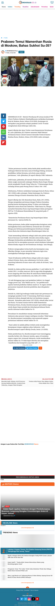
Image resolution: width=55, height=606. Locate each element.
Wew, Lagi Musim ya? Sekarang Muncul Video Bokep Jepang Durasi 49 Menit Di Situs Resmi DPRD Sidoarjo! (30, 576)
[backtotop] (27, 588)
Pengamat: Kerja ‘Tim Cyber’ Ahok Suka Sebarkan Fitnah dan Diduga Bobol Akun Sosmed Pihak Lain (29, 569)
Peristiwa (44, 7)
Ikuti (21, 52)
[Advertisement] (28, 21)
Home (4, 7)
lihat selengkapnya (27, 528)
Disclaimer (27, 590)
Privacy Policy (19, 590)
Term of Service (34, 590)
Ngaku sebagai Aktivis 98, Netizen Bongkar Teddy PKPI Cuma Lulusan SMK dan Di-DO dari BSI (30, 556)
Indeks (10, 7)
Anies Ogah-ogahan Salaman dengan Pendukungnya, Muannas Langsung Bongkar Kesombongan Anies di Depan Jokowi (25, 511)
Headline (26, 7)
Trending (17, 7)
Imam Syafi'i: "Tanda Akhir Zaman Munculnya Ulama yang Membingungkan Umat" (26, 563)
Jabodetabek (35, 7)
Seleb (52, 7)
